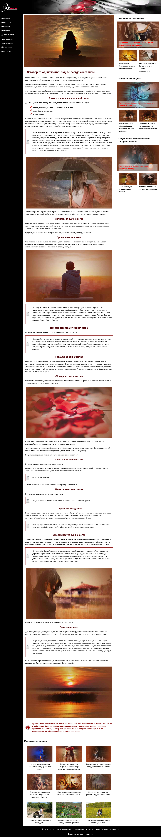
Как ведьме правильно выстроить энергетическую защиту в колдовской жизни (69, 758)
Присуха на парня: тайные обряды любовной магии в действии (128, 121)
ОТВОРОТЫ (6, 26)
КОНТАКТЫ (6, 51)
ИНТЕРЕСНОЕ (7, 47)
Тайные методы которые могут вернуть (128, 183)
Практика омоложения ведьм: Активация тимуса (98, 813)
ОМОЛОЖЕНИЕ (7, 43)
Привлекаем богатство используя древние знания (128, 59)
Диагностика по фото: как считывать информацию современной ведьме (39, 786)
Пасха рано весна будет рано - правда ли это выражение (69, 813)
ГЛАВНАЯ (6, 18)
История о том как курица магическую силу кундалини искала (39, 758)
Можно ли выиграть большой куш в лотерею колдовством (148, 61)
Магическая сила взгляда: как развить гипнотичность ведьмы (69, 785)
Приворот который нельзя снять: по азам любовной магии (148, 120)
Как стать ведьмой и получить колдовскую (148, 181)
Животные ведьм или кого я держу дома (39, 813)
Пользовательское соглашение (81, 834)
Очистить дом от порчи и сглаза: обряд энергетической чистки (98, 757)
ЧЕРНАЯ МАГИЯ (8, 35)
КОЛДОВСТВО (7, 39)
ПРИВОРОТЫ (7, 22)
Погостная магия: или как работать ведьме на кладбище (98, 785)
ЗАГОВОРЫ (6, 31)
